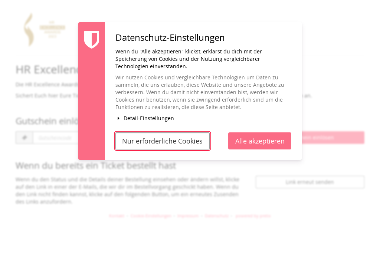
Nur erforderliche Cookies (162, 141)
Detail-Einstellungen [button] (144, 118)
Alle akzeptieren (260, 141)
